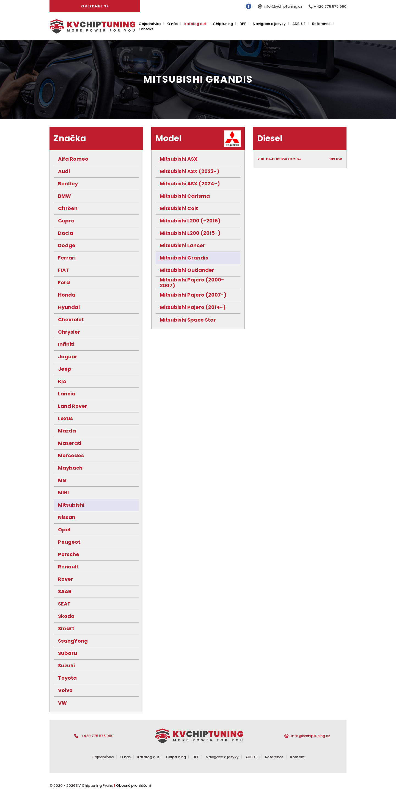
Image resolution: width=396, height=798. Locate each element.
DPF (243, 23)
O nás (172, 23)
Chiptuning (223, 23)
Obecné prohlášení (133, 785)
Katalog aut (195, 23)
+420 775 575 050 (330, 6)
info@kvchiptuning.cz (283, 6)
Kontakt (146, 29)
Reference (321, 23)
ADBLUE (299, 23)
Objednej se (95, 6)
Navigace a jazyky (269, 23)
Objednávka (150, 23)
